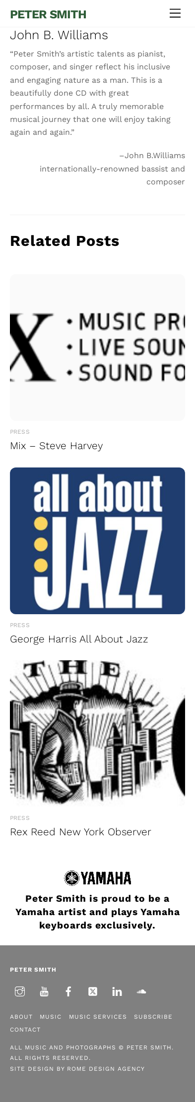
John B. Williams (59, 34)
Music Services (98, 1016)
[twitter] (93, 990)
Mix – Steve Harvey (56, 446)
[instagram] (20, 990)
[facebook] (68, 990)
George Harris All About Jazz (79, 639)
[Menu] (175, 13)
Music (51, 1016)
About (21, 1016)
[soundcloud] (141, 990)
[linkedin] (117, 990)
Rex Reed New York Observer (80, 832)
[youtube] (44, 990)
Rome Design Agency (106, 1068)
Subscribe (153, 1016)
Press (20, 431)
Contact (25, 1029)
